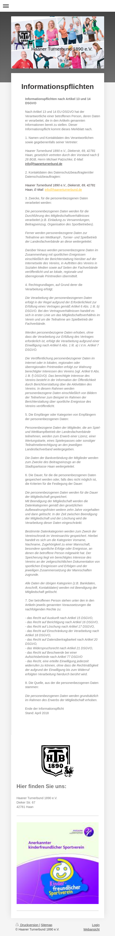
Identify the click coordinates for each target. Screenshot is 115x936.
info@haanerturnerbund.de (43, 164)
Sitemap (46, 925)
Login (95, 925)
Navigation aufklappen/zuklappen (57, 6)
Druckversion (27, 925)
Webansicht (92, 929)
